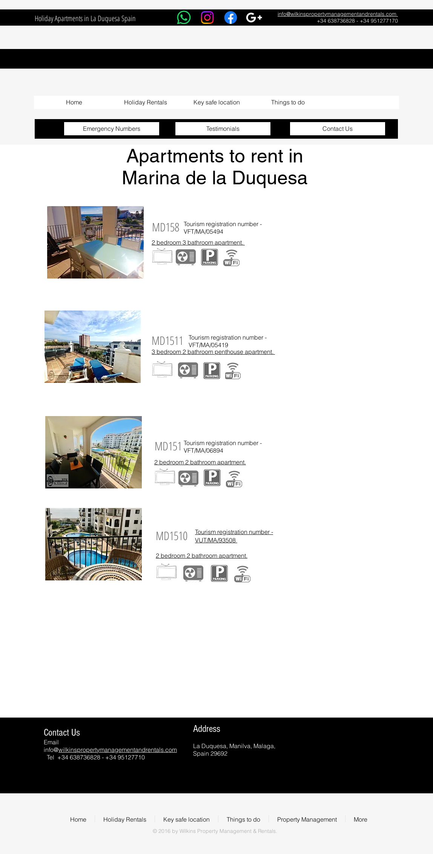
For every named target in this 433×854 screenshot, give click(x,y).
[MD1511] (167, 340)
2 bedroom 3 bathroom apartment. (198, 242)
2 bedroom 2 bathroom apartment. (200, 462)
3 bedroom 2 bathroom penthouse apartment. (213, 351)
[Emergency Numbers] (111, 128)
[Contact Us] (337, 128)
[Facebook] (230, 17)
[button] (145, 102)
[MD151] (168, 446)
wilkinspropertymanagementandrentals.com (117, 749)
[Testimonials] (222, 128)
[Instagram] (207, 17)
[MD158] (165, 227)
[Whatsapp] (183, 17)
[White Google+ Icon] (254, 17)
